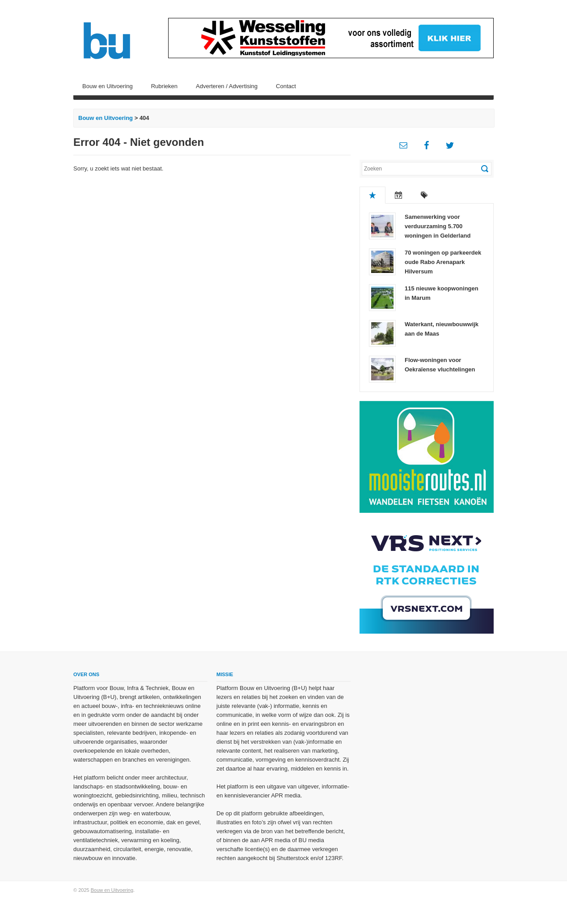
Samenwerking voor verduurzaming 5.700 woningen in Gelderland (437, 226)
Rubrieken (164, 86)
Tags (424, 195)
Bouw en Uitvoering (107, 86)
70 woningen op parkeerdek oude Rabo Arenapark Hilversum (443, 262)
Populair (372, 195)
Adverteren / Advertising (227, 86)
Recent (398, 195)
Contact (286, 86)
